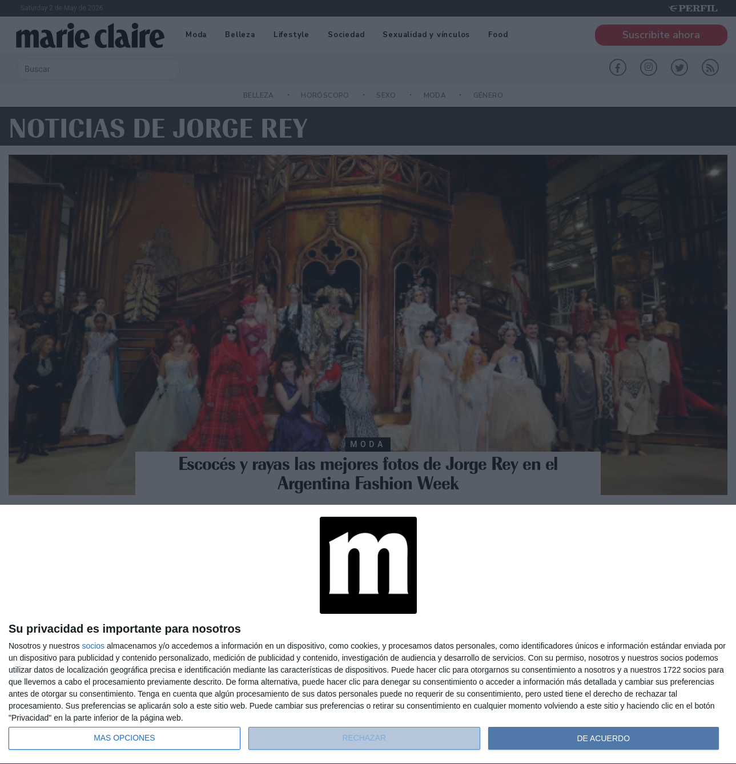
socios (93, 646)
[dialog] (368, 634)
